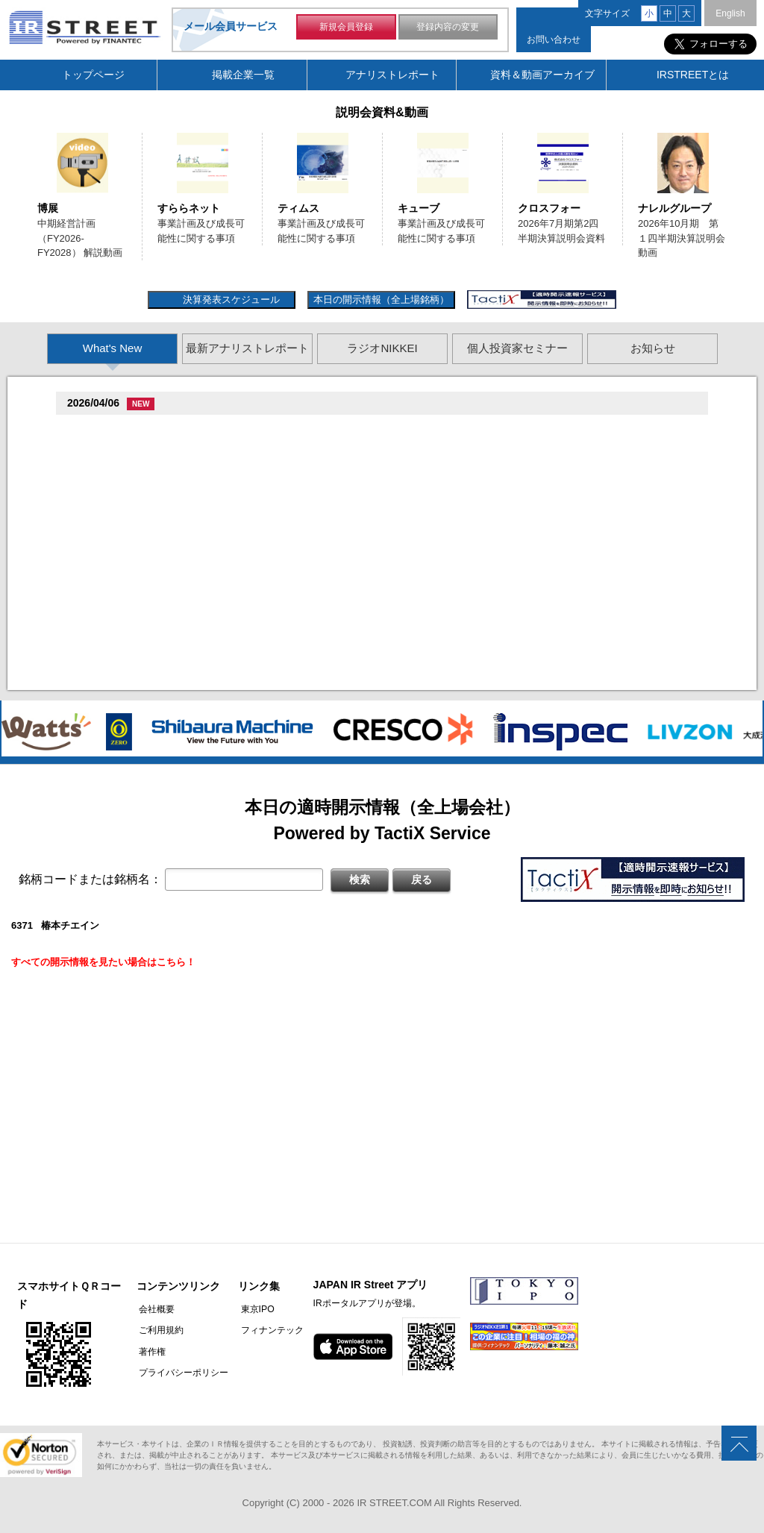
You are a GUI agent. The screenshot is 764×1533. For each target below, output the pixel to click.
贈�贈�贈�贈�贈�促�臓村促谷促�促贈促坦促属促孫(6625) (211, 553)
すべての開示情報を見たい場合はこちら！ (103, 962)
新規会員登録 (346, 28)
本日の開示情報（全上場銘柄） (381, 299)
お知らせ (652, 348)
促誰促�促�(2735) (114, 641)
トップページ (93, 75)
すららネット (188, 208)
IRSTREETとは (693, 75)
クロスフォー (549, 208)
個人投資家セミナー (517, 348)
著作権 (150, 1351)
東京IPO (252, 1309)
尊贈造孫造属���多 (362, 429)
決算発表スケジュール (229, 299)
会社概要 (154, 1309)
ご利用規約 (159, 1330)
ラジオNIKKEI (382, 348)
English (730, 13)
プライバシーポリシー (181, 1372)
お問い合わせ (553, 39)
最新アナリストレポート (247, 348)
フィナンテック (267, 1330)
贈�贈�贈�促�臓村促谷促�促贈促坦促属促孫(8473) (192, 498)
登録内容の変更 (447, 28)
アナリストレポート (392, 75)
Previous (17, 203)
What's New (113, 348)
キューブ (418, 208)
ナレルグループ (674, 208)
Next (747, 203)
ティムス (298, 208)
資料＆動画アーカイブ (542, 75)
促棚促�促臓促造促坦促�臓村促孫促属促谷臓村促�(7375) (201, 429)
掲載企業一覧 (243, 75)
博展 (47, 208)
